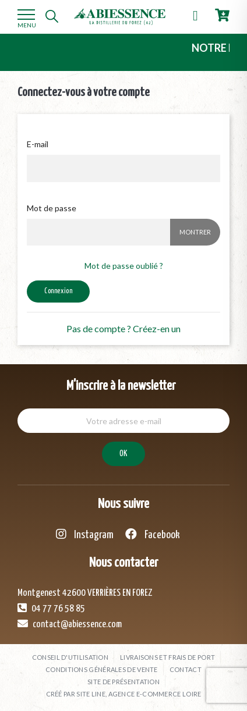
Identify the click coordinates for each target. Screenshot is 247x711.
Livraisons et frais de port (167, 657)
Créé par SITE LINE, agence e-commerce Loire (124, 694)
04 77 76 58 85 (51, 608)
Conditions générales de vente (101, 669)
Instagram (85, 534)
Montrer (195, 232)
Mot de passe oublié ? (123, 266)
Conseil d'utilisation (70, 657)
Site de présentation (123, 681)
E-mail (37, 144)
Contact (186, 669)
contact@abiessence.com (69, 624)
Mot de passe (51, 208)
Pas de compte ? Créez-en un (123, 328)
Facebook (152, 534)
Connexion (58, 291)
